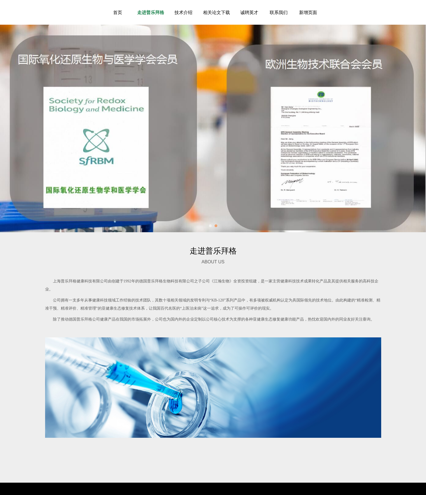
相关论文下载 (216, 12)
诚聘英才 (249, 12)
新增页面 (308, 12)
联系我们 (279, 12)
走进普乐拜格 (150, 12)
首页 (117, 12)
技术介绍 (183, 12)
